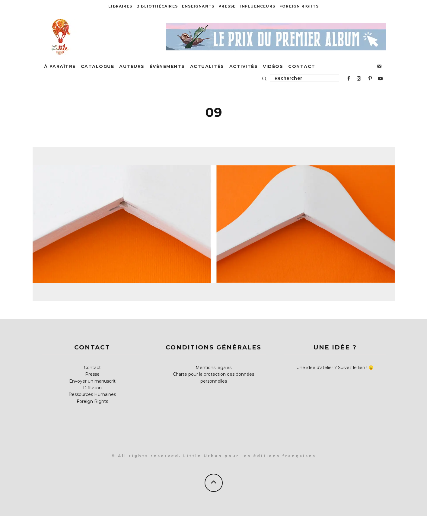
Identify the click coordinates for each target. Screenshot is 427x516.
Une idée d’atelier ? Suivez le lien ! (331, 367)
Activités (243, 66)
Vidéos (273, 66)
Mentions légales (213, 367)
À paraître (60, 66)
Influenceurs (257, 6)
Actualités (207, 66)
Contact (301, 66)
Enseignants (198, 6)
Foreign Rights (299, 6)
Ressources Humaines (92, 394)
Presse (227, 6)
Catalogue (97, 66)
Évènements (167, 66)
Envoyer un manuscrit (92, 381)
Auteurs (132, 66)
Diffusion (92, 387)
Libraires (120, 6)
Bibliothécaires (157, 6)
